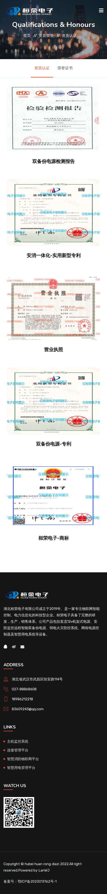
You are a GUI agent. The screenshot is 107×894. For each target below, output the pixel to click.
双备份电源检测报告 (53, 161)
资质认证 (69, 35)
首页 (27, 35)
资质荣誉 (46, 35)
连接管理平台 (17, 750)
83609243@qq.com (28, 709)
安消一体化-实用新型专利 (54, 255)
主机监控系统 (17, 741)
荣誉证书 (65, 68)
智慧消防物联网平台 (23, 759)
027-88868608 (24, 689)
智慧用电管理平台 (21, 768)
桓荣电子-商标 (53, 538)
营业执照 (53, 349)
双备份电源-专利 (53, 444)
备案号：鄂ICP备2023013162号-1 (30, 881)
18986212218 (22, 699)
